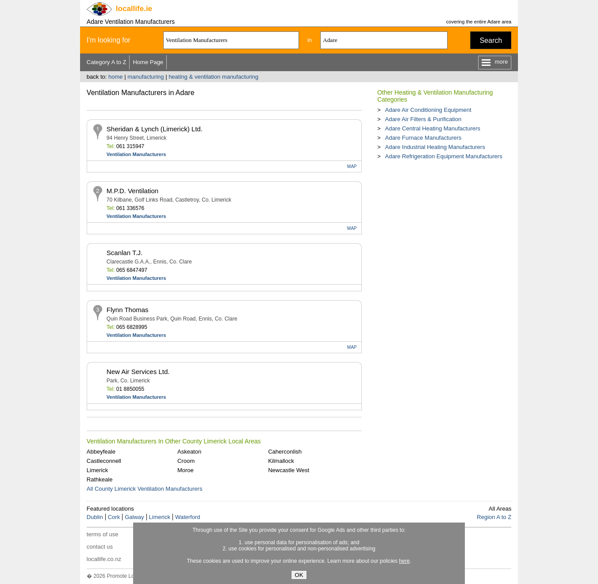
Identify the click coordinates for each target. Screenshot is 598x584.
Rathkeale (100, 479)
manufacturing (145, 76)
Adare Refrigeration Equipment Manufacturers (443, 156)
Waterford (187, 517)
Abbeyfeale (101, 451)
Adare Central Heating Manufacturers (432, 128)
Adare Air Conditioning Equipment (428, 110)
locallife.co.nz (104, 559)
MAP (352, 166)
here (404, 561)
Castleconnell (104, 461)
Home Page (148, 62)
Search (490, 40)
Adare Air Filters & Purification (423, 119)
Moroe (185, 470)
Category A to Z (106, 62)
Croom (186, 461)
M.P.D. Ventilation (132, 191)
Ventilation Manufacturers (136, 154)
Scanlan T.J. (124, 252)
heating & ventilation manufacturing (213, 76)
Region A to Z (494, 517)
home (115, 76)
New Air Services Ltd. (138, 371)
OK (299, 575)
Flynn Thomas (128, 309)
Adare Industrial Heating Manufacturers (435, 147)
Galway (134, 517)
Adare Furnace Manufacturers (423, 137)
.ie (134, 8)
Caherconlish (285, 451)
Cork (114, 517)
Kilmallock (281, 461)
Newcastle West (288, 470)
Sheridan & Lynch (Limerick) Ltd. (155, 129)
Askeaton (189, 451)
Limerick (97, 470)
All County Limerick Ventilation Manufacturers (145, 488)
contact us (100, 546)
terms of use (103, 534)
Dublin (95, 517)
